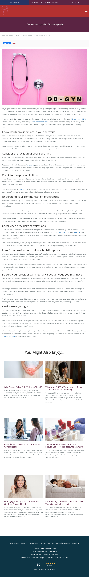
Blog (17, 35)
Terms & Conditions (47, 543)
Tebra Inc (23, 543)
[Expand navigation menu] (86, 11)
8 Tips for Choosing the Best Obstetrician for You (36, 35)
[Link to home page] (18, 11)
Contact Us (75, 543)
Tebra (53, 569)
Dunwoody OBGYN (7, 35)
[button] (44, 2)
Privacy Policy (33, 543)
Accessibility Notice (63, 543)
